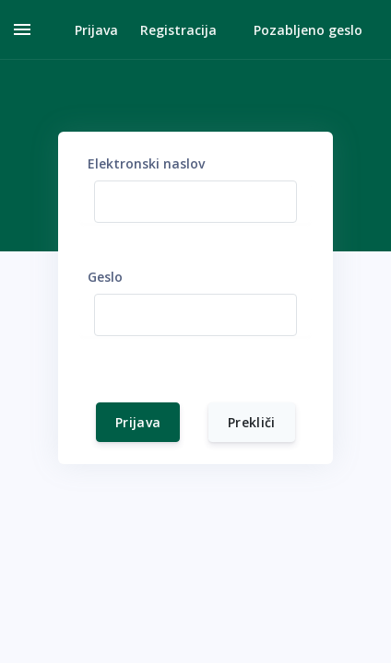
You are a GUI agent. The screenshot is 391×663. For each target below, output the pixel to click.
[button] (85, 29)
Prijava (137, 422)
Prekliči (252, 422)
